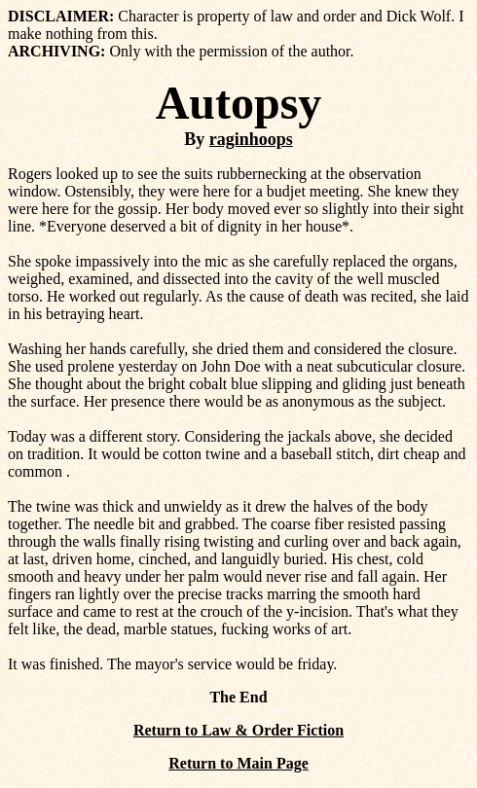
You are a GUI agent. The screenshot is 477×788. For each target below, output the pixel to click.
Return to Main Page (238, 763)
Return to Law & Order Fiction (238, 730)
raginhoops (251, 139)
